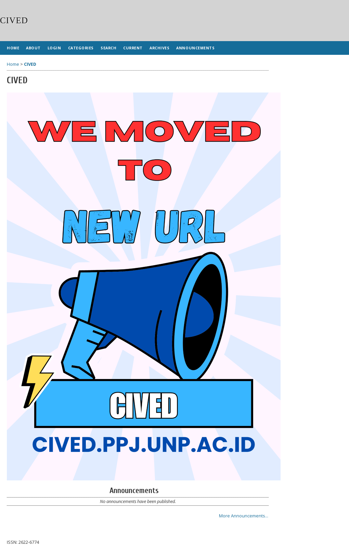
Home (13, 47)
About (33, 47)
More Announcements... (243, 516)
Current (133, 47)
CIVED (30, 64)
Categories (81, 47)
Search (108, 47)
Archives (159, 47)
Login (54, 47)
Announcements (195, 47)
